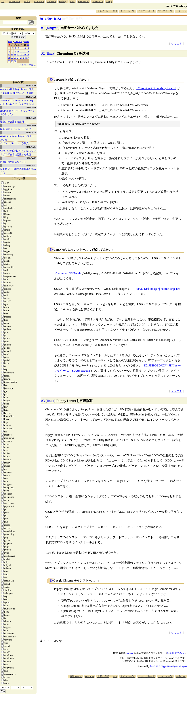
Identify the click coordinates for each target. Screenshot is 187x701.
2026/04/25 (31, 132)
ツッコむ (176, 43)
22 (12, 57)
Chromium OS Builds (68, 274)
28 (9, 61)
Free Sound (83, 1)
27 (27, 57)
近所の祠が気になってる (13, 161)
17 (18, 54)
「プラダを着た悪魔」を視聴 (15, 154)
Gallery (62, 1)
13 (27, 51)
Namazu (129, 653)
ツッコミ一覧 (165, 11)
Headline (89, 677)
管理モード (76, 677)
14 (9, 54)
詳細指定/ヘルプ (176, 653)
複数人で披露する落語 (12, 121)
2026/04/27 (31, 118)
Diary (109, 1)
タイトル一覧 (127, 11)
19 (24, 54)
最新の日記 (103, 11)
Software (51, 1)
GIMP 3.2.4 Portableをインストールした (17, 138)
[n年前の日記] (72, 19)
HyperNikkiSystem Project (174, 666)
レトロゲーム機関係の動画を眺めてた (18, 171)
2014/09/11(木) (50, 19)
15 (12, 54)
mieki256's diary (176, 6)
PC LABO (39, 1)
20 (27, 54)
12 (24, 51)
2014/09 (18, 41)
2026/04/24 (31, 147)
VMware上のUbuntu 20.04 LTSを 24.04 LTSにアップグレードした (17, 102)
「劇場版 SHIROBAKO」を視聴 (17, 93)
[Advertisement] (120, 690)
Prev (10, 41)
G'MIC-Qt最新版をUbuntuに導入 (17, 89)
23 (15, 57)
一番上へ (181, 677)
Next (26, 41)
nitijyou (52, 28)
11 (21, 51)
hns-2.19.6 (155, 666)
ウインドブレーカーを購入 (14, 143)
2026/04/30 (31, 85)
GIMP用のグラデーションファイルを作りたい (17, 113)
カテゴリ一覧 (18, 178)
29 (12, 61)
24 (18, 57)
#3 (43, 401)
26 (24, 57)
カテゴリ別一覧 (146, 11)
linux (50, 53)
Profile (27, 1)
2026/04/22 (31, 165)
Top (3, 1)
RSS (115, 11)
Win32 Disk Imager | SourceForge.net (158, 289)
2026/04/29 (31, 96)
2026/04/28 (31, 107)
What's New (14, 1)
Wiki (72, 1)
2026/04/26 (31, 125)
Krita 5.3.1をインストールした (16, 129)
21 (9, 57)
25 (21, 57)
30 (15, 61)
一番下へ (181, 11)
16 (15, 54)
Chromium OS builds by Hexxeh (157, 88)
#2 (43, 53)
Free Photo (97, 1)
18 (21, 54)
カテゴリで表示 (27, 65)
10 (18, 51)
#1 (43, 28)
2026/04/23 (31, 158)
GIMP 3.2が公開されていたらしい (18, 150)
